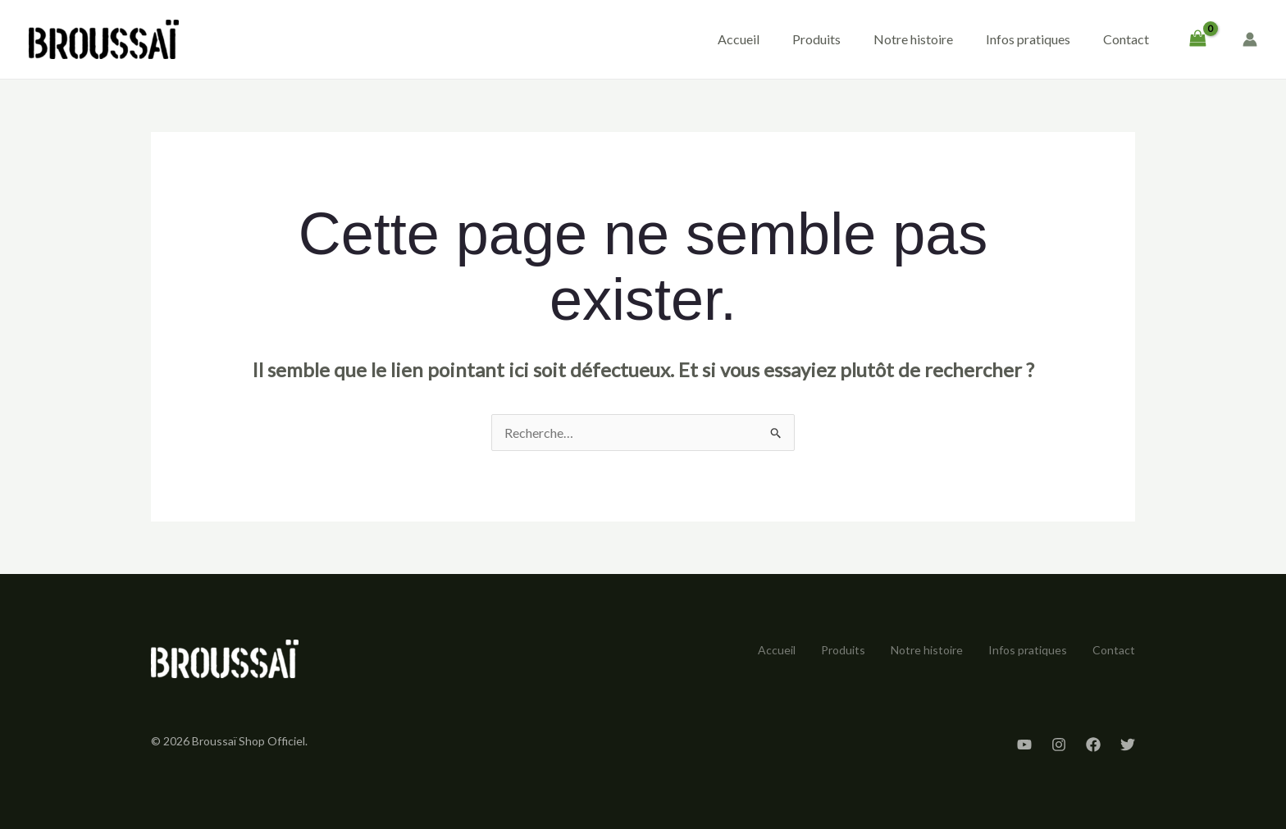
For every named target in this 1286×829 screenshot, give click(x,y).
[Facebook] (1093, 744)
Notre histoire (913, 39)
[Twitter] (1127, 744)
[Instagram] (1058, 744)
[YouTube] (1024, 744)
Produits (816, 39)
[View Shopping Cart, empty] (1197, 39)
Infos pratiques (1028, 39)
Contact (1126, 39)
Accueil (738, 39)
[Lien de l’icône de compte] (1250, 39)
